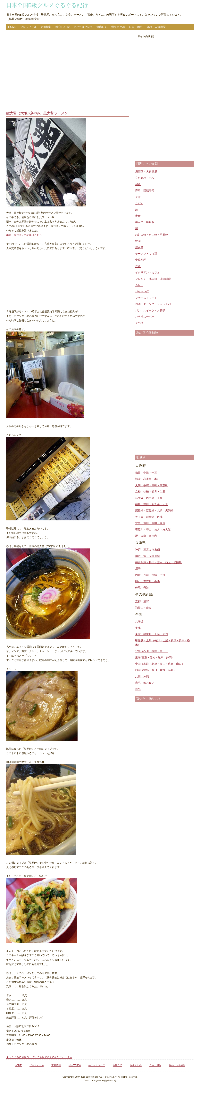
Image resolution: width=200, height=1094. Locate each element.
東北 (138, 627)
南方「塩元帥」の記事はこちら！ (25, 235)
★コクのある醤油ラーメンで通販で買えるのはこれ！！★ (39, 1057)
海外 (138, 689)
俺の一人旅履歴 (156, 26)
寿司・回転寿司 (144, 190)
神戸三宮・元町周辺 (147, 556)
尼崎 (138, 568)
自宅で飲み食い (144, 682)
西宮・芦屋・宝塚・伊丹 (150, 575)
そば (138, 196)
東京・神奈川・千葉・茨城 (151, 634)
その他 (139, 322)
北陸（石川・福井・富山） (151, 651)
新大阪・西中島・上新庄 (150, 498)
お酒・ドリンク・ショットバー (154, 304)
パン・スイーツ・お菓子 (150, 310)
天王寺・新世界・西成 (148, 516)
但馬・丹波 (142, 587)
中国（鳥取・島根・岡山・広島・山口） (159, 663)
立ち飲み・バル (144, 177)
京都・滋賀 (142, 601)
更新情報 (46, 26)
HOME (12, 26)
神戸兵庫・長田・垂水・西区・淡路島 (158, 562)
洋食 (138, 266)
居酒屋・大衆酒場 (146, 171)
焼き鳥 (139, 247)
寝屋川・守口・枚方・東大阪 (153, 529)
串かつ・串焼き (144, 222)
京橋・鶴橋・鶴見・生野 (150, 491)
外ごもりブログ (83, 26)
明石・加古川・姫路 (147, 581)
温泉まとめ (118, 26)
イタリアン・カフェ (147, 272)
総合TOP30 (62, 26)
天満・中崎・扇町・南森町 (151, 485)
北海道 (139, 621)
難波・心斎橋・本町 (147, 478)
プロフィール (28, 26)
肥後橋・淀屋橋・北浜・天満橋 (154, 510)
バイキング (142, 291)
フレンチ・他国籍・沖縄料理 (153, 278)
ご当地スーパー (144, 316)
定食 (138, 215)
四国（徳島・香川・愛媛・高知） (155, 670)
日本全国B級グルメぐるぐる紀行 (47, 5)
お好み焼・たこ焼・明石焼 (151, 234)
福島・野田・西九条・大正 (151, 504)
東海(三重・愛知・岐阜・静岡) (153, 657)
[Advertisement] (67, 71)
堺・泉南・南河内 (146, 535)
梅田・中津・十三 (146, 472)
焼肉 (138, 240)
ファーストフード (146, 297)
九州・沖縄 (142, 676)
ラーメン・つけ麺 (146, 253)
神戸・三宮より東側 (147, 549)
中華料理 (140, 259)
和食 (138, 184)
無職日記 (101, 26)
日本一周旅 (136, 26)
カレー (139, 285)
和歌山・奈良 (143, 607)
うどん (139, 203)
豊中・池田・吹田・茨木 (150, 523)
